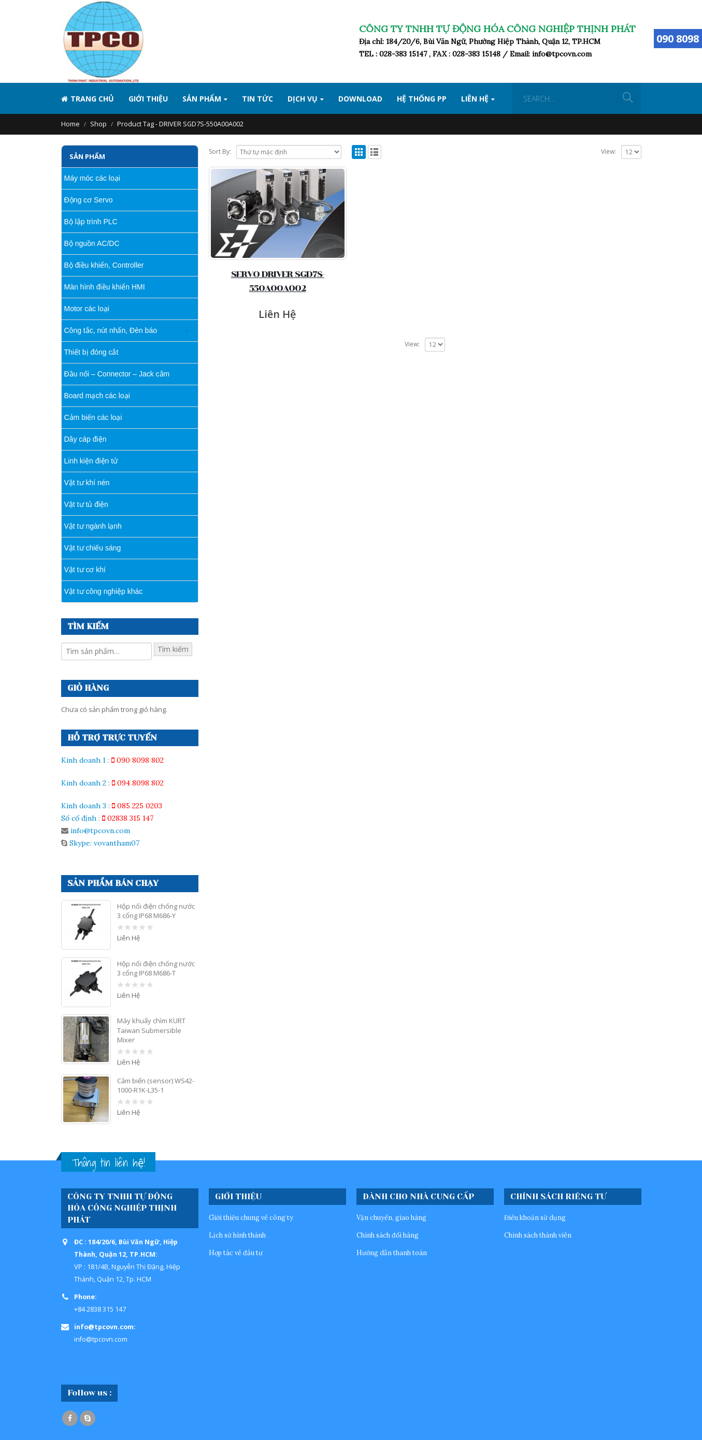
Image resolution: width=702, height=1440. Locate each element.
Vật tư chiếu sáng (92, 548)
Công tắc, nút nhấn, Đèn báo (110, 330)
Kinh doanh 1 (83, 760)
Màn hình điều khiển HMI (104, 287)
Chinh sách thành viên (537, 1235)
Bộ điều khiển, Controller (104, 265)
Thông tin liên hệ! (108, 1162)
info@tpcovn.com (100, 830)
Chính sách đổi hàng (387, 1235)
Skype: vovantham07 (103, 843)
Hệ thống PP (422, 99)
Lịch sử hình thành (237, 1235)
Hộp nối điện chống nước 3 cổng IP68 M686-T (156, 968)
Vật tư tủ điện (86, 504)
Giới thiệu (148, 99)
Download (360, 99)
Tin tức (257, 99)
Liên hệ (475, 99)
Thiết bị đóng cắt (91, 352)
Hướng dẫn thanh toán (391, 1252)
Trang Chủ (87, 99)
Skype (87, 1418)
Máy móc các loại (92, 178)
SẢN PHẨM (201, 99)
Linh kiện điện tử (91, 461)
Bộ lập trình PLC (91, 221)
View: (608, 151)
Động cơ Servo (88, 200)
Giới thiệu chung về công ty (251, 1217)
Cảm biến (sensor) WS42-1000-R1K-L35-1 (155, 1085)
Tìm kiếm (173, 649)
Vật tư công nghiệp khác (103, 591)
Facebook (70, 1418)
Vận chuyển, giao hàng (391, 1217)
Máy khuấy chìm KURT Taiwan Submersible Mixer (151, 1030)
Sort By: (220, 151)
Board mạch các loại (97, 395)
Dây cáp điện (85, 439)
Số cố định (78, 818)
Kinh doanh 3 (83, 805)
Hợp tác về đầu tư (236, 1252)
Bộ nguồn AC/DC (92, 243)
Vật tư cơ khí (85, 569)
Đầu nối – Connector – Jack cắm (117, 374)
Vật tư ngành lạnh (93, 526)
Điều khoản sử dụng (535, 1217)
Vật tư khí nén (87, 482)
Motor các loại (86, 308)
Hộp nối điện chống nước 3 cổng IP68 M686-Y (156, 910)
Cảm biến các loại (93, 417)
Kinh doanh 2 (83, 783)
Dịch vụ (303, 99)
